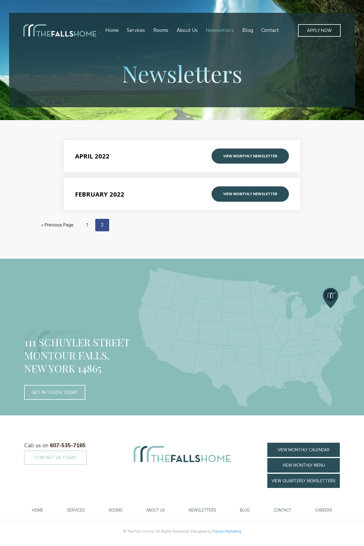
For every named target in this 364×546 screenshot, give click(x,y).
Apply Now (319, 30)
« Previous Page (57, 225)
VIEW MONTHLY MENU (303, 465)
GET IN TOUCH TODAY (55, 392)
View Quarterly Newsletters (304, 480)
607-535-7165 (55, 445)
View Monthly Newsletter (250, 155)
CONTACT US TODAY (55, 457)
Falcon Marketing (227, 531)
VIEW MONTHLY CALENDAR (304, 449)
